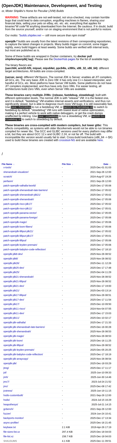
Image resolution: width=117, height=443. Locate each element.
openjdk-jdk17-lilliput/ (14, 295)
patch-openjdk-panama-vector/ (20, 212)
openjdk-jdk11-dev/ (13, 313)
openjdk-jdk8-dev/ (13, 253)
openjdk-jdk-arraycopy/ (15, 358)
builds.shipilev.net (30, 35)
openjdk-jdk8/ (10, 258)
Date (106, 163)
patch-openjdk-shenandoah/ (18, 199)
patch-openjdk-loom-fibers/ (17, 226)
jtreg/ (6, 367)
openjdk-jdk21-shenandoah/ (18, 276)
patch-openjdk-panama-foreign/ (20, 217)
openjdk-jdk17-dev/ (13, 299)
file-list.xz (8, 436)
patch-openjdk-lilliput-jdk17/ (18, 235)
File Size (66, 163)
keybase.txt (9, 427)
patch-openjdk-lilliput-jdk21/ (18, 231)
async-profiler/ (11, 422)
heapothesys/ (10, 404)
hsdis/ (6, 399)
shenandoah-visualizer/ (16, 171)
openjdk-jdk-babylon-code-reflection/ (23, 354)
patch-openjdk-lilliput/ (14, 240)
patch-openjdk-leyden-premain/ (20, 244)
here (100, 139)
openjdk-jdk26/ (11, 263)
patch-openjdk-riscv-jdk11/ (17, 208)
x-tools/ (7, 167)
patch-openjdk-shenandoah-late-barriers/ (25, 190)
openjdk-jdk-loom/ (13, 340)
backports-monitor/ (13, 418)
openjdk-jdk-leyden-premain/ (18, 349)
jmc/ (5, 386)
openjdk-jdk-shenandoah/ (17, 331)
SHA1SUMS (10, 440)
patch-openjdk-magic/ (15, 222)
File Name (7, 163)
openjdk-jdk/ (10, 363)
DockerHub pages (64, 59)
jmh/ (5, 377)
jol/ (4, 372)
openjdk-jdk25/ (11, 272)
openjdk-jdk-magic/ (13, 335)
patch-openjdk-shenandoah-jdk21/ (22, 194)
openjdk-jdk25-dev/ (13, 267)
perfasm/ (8, 180)
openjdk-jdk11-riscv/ (14, 308)
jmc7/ (6, 381)
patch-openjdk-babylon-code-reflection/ (24, 249)
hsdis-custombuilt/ (13, 395)
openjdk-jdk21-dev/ (13, 285)
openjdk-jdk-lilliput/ (13, 345)
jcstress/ (7, 390)
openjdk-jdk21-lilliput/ (14, 281)
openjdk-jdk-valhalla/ (14, 322)
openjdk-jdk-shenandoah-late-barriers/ (24, 326)
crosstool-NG (67, 139)
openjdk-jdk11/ (11, 317)
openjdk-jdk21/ (11, 290)
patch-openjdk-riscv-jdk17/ (17, 203)
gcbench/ (8, 409)
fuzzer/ (7, 413)
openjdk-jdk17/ (11, 304)
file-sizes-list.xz (11, 431)
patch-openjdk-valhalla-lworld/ (19, 185)
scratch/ (7, 176)
